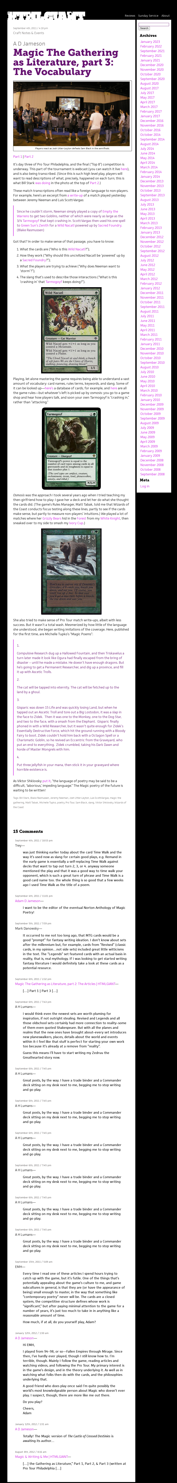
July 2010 (147, 372)
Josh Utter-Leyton (79, 798)
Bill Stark (24, 798)
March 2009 (149, 446)
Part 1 (17, 156)
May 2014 (147, 158)
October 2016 (150, 130)
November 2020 (152, 69)
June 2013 (147, 209)
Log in (144, 486)
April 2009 (147, 441)
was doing (42, 183)
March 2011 (149, 335)
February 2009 (151, 451)
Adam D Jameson (27, 901)
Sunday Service (148, 15)
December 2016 (151, 121)
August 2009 (149, 423)
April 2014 (147, 162)
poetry (60, 802)
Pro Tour (70, 802)
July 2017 (147, 93)
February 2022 (151, 46)
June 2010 (147, 376)
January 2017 (150, 116)
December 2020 (151, 65)
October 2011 (150, 302)
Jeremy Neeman (59, 798)
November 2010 (152, 353)
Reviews (130, 15)
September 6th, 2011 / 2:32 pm (33, 979)
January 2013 (150, 232)
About (165, 15)
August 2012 (149, 255)
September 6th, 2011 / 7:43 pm (33, 1002)
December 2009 (151, 404)
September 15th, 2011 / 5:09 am (33, 1261)
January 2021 (150, 60)
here (124, 169)
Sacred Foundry (109, 225)
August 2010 (149, 367)
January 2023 (150, 42)
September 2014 (152, 139)
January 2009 (150, 455)
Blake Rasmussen (39, 798)
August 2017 (149, 88)
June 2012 (147, 265)
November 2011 (152, 297)
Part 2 (28, 156)
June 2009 (147, 432)
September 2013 (152, 195)
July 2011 (147, 316)
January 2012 (150, 288)
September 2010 (152, 362)
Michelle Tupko (47, 802)
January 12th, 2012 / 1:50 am (31, 1333)
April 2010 (147, 386)
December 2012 (151, 237)
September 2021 (152, 51)
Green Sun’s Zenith (35, 225)
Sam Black (81, 802)
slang (91, 802)
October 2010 (150, 358)
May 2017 (147, 97)
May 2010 (147, 381)
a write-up (75, 195)
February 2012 (151, 283)
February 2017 (151, 111)
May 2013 (147, 214)
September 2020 (152, 79)
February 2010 (151, 395)
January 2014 (150, 176)
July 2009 (147, 428)
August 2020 (149, 83)
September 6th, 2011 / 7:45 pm (33, 1068)
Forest (81, 518)
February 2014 (151, 172)
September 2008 (152, 474)
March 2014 (149, 167)
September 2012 (152, 251)
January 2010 (150, 400)
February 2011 (151, 339)
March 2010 (149, 390)
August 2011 (149, 311)
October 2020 (150, 74)
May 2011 (147, 325)
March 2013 (149, 223)
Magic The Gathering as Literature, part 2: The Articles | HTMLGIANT (65, 984)
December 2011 (151, 293)
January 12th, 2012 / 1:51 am (31, 1424)
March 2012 (149, 279)
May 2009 (147, 437)
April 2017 (147, 102)
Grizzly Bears (51, 518)
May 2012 (147, 269)
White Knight (110, 518)
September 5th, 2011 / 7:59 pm (33, 923)
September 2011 (152, 307)
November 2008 (152, 465)
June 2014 (147, 153)
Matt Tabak (31, 802)
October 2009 (150, 414)
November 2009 (152, 409)
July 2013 (147, 204)
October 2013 (150, 190)
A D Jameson (29, 43)
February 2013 (151, 228)
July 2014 (147, 148)
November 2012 (152, 242)
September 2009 (152, 418)
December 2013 (151, 181)
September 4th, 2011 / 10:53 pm (34, 840)
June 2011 (147, 321)
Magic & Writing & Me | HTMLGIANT (41, 1457)
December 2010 (151, 348)
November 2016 (152, 125)
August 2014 (149, 144)
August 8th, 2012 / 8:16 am (30, 1452)
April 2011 (147, 330)
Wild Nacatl (65, 225)
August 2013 (149, 200)
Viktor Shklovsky (104, 802)
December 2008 (151, 460)
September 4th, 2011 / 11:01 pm (34, 896)
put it (46, 781)
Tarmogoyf (31, 221)
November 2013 (152, 186)
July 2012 (147, 260)
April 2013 (147, 218)
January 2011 (150, 344)
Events (39, 33)
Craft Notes (21, 33)
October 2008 (150, 469)
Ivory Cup (76, 523)
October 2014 (150, 135)
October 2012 (150, 246)
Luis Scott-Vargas (99, 798)
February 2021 (151, 55)
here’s (49, 388)
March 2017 (149, 107)
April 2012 (147, 274)
